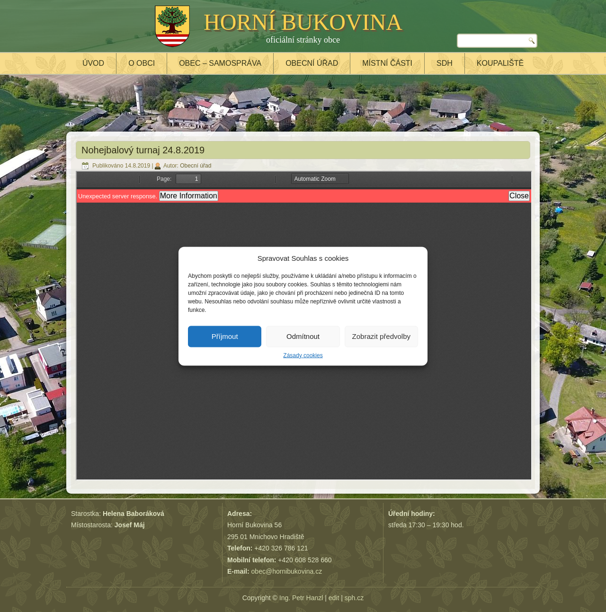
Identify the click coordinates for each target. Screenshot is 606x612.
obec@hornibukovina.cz (286, 571)
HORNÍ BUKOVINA (303, 22)
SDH (445, 63)
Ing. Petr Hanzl (301, 598)
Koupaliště (500, 63)
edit (334, 598)
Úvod (93, 63)
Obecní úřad (311, 63)
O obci (141, 63)
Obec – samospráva (220, 63)
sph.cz (354, 598)
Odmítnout (303, 336)
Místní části (387, 63)
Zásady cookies (302, 355)
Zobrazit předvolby (381, 336)
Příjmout (225, 336)
